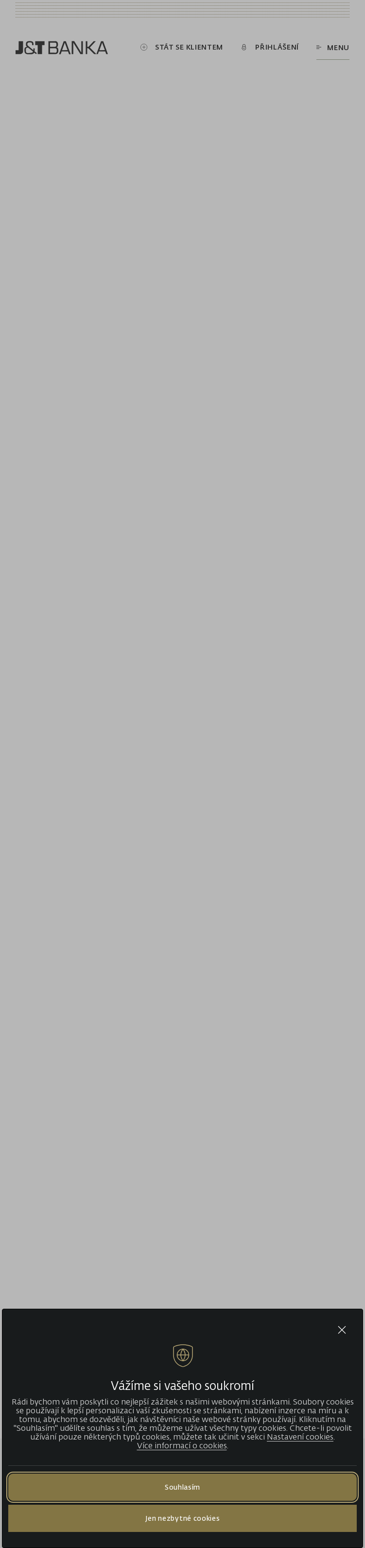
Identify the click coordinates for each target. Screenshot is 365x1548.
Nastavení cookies (300, 1436)
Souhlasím (182, 1487)
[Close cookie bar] (342, 1330)
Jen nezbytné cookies (182, 1518)
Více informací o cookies (182, 1445)
